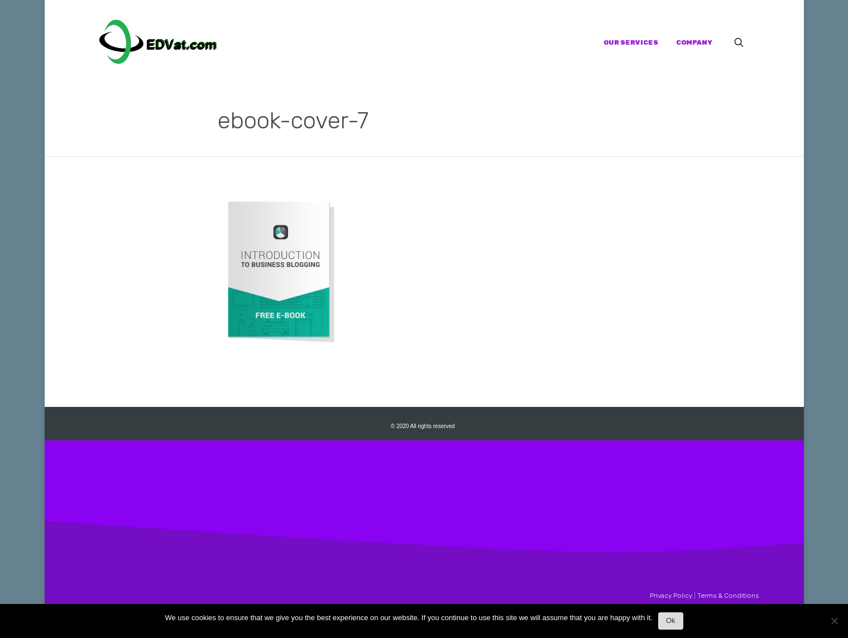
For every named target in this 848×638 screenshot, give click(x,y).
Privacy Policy (671, 595)
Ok (670, 620)
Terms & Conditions (728, 595)
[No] (834, 623)
